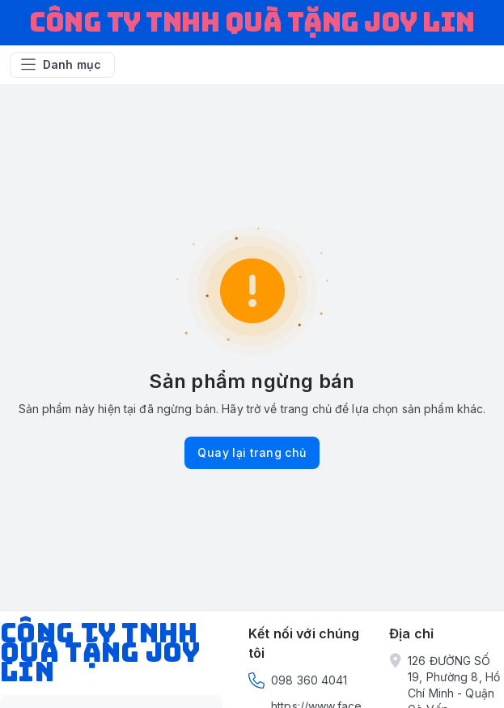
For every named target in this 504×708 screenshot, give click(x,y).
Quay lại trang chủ (251, 452)
